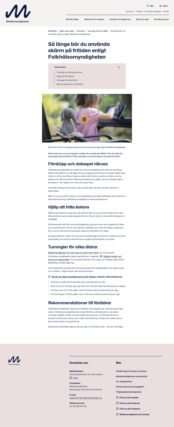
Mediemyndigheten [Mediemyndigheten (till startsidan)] (18, 13)
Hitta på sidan (60, 67)
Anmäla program (161, 19)
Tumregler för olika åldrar (67, 80)
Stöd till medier (72, 19)
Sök (150, 5)
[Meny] (164, 6)
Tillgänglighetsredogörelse (128, 392)
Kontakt (166, 11)
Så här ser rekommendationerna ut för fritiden (74, 277)
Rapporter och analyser (94, 19)
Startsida (52, 31)
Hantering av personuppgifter (130, 387)
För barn (81, 31)
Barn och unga (142, 19)
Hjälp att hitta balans (65, 76)
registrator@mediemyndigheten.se (85, 398)
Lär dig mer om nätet (98, 31)
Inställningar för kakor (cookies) (131, 371)
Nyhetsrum (130, 11)
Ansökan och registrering (120, 19)
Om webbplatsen (124, 381)
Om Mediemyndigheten (152, 11)
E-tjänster (139, 11)
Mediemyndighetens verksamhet (131, 376)
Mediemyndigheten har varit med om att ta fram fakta (73, 253)
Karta (75, 378)
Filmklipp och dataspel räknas (69, 72)
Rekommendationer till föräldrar (70, 84)
